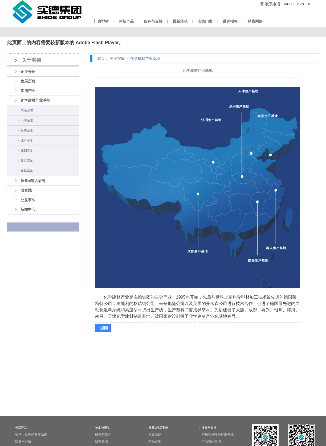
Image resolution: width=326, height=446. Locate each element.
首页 (101, 58)
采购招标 (230, 21)
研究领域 (101, 441)
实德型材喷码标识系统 (218, 434)
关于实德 (117, 58)
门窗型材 (101, 21)
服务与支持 (153, 21)
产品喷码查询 (211, 441)
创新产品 (126, 21)
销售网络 (255, 21)
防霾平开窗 (23, 441)
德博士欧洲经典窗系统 (31, 434)
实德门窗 (205, 21)
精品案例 (154, 441)
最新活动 (180, 21)
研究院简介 (103, 434)
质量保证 (154, 434)
